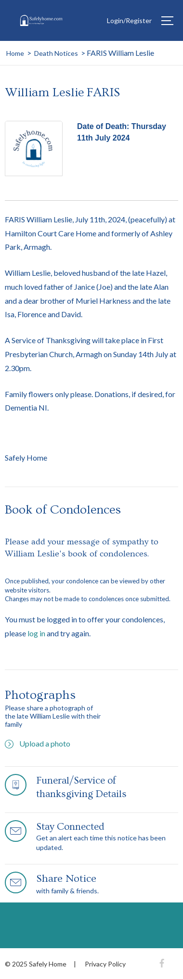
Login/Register (129, 20)
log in (36, 633)
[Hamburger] (167, 20)
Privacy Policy (105, 964)
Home (15, 53)
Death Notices (56, 53)
